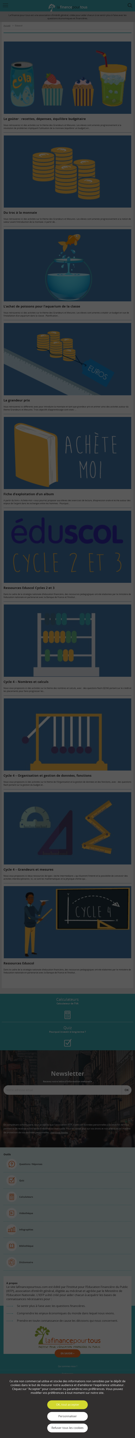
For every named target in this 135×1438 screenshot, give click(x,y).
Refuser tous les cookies (67, 1428)
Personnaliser (67, 1416)
